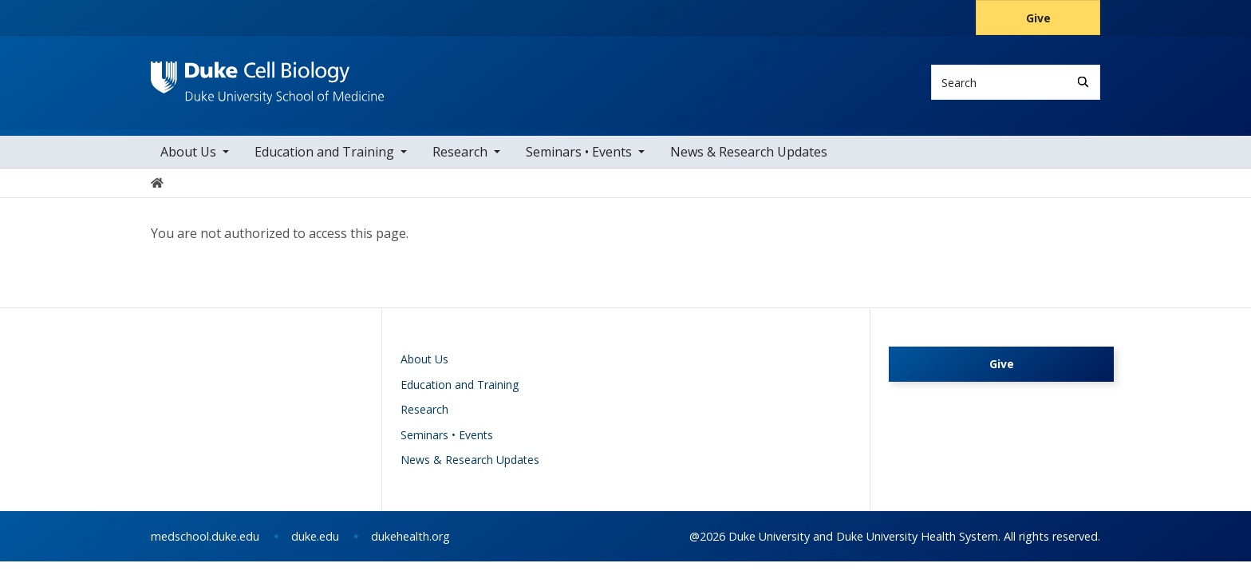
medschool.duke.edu (205, 536)
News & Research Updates (748, 152)
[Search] (1083, 82)
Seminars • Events (579, 152)
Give (1038, 18)
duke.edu (315, 536)
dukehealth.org (410, 536)
